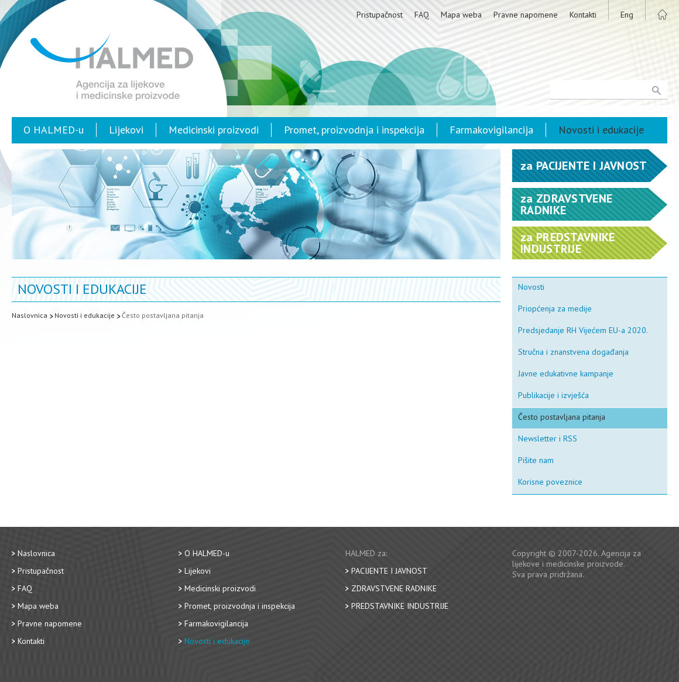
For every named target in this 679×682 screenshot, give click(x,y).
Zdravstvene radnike (394, 588)
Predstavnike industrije (399, 606)
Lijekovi (126, 129)
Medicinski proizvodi (214, 129)
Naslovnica (29, 315)
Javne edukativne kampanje (565, 373)
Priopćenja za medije (555, 308)
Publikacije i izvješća (553, 395)
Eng (626, 14)
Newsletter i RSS (547, 438)
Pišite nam (536, 460)
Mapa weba (461, 14)
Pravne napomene (525, 14)
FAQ (421, 14)
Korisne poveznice (550, 482)
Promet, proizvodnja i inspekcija (354, 129)
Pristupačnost (379, 14)
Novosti (531, 287)
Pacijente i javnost (389, 571)
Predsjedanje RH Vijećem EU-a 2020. (583, 330)
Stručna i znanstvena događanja (573, 352)
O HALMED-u (53, 129)
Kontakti (583, 14)
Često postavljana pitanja (163, 315)
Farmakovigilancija (491, 129)
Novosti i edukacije (601, 129)
